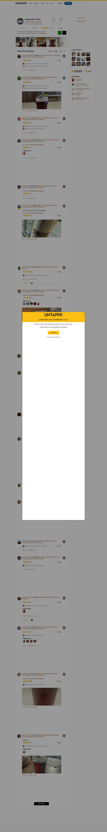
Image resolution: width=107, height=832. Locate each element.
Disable (53, 332)
